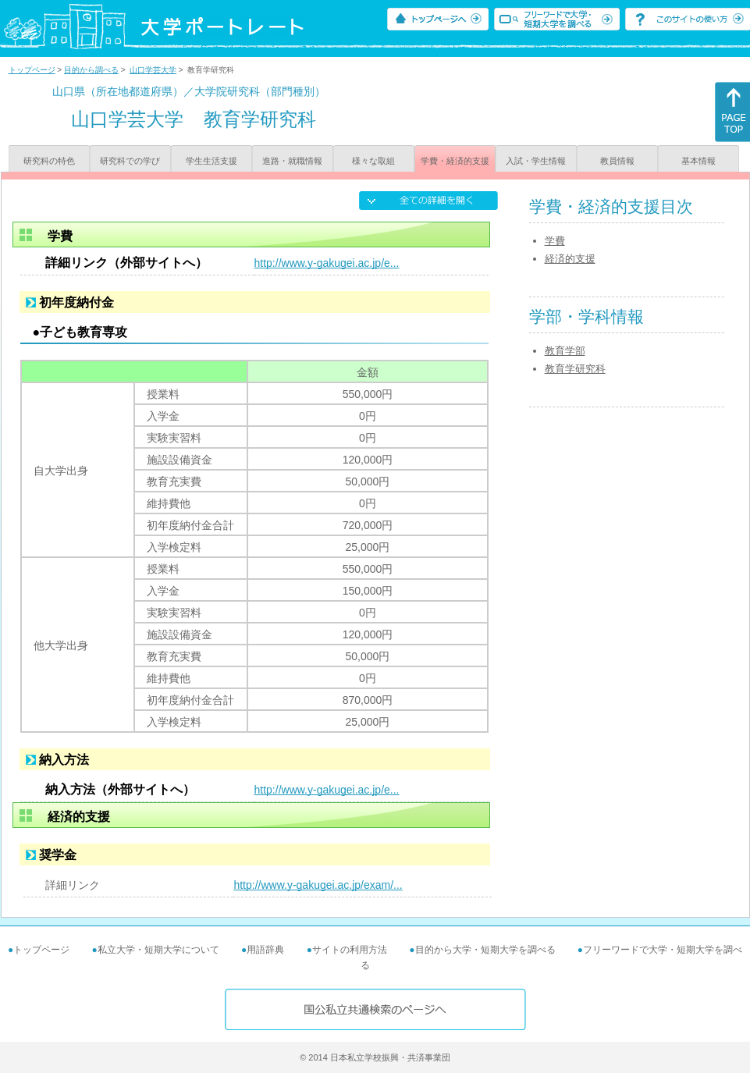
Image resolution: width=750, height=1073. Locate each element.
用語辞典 (265, 949)
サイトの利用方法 (349, 949)
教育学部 (565, 351)
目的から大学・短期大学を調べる (485, 949)
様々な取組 (373, 160)
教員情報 (617, 160)
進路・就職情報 (292, 160)
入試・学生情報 (536, 160)
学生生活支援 (211, 160)
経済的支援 (570, 259)
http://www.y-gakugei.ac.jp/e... (327, 263)
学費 (555, 241)
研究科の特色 (49, 160)
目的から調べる (91, 70)
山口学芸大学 (153, 70)
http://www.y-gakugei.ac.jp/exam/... (317, 885)
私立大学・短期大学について (158, 949)
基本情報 (698, 160)
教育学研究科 (575, 369)
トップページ (32, 70)
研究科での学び (130, 160)
